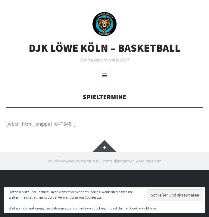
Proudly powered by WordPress (72, 161)
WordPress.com (148, 161)
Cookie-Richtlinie (143, 208)
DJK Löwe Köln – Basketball (104, 48)
